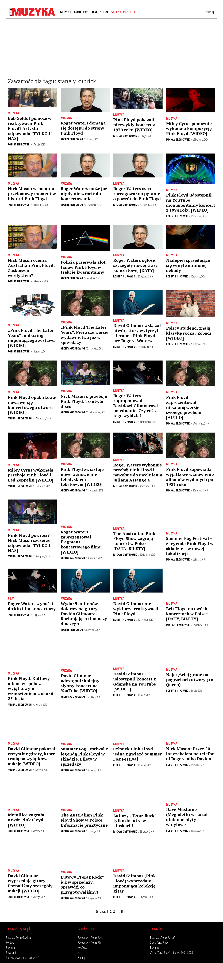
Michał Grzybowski (125, 136)
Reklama (10, 947)
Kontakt (10, 942)
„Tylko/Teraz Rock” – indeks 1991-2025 (171, 952)
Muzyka (65, 11)
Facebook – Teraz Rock (90, 937)
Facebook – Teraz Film (90, 942)
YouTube (82, 947)
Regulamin (11, 952)
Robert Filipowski (19, 144)
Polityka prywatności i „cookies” (22, 957)
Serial (104, 11)
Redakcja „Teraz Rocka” (162, 937)
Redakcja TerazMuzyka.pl (19, 937)
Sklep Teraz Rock (123, 11)
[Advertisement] (111, 48)
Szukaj (209, 11)
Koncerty (81, 11)
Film (94, 11)
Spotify (81, 957)
